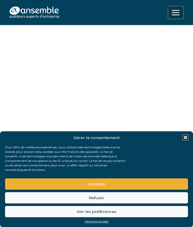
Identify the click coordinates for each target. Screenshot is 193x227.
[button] (185, 137)
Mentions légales (96, 221)
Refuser (96, 197)
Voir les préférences (96, 211)
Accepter (96, 184)
